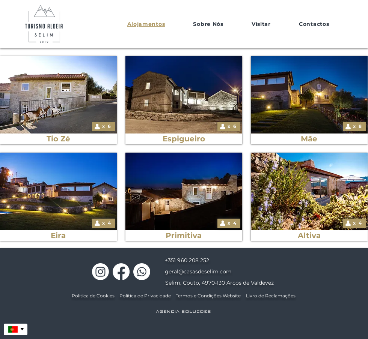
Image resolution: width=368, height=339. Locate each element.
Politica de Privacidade (145, 295)
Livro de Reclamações (271, 295)
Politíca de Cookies (93, 295)
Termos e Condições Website (208, 295)
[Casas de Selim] (100, 271)
